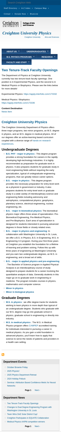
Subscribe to (3, 354)
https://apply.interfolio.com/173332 (40, 94)
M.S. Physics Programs (19, 57)
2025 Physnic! (13, 371)
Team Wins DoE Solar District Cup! (22, 414)
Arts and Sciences (52, 37)
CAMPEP (33, 325)
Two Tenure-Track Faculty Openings (22, 403)
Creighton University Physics (26, 33)
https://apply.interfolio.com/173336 (18, 103)
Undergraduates (36, 51)
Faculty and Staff (17, 62)
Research (47, 57)
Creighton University (33, 37)
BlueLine (34, 14)
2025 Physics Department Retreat (21, 375)
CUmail (7, 14)
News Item (7, 111)
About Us (12, 51)
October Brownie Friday (17, 367)
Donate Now (20, 14)
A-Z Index (26, 8)
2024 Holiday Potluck (16, 379)
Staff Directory (10, 8)
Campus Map (41, 8)
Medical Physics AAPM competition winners (26, 422)
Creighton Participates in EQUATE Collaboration (28, 418)
